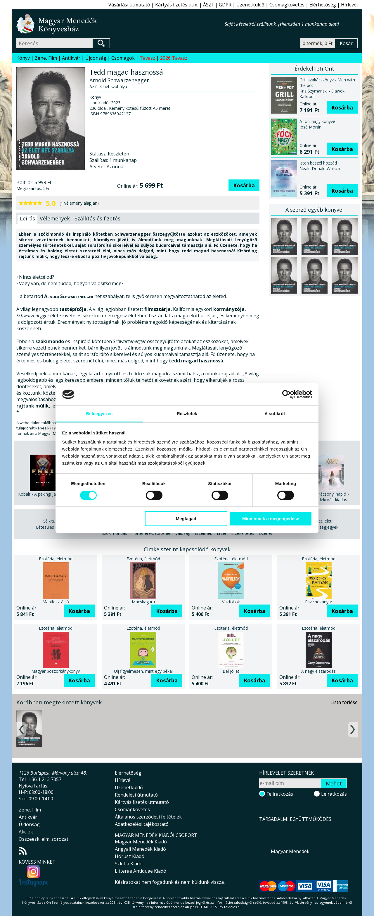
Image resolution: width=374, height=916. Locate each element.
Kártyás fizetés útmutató (142, 802)
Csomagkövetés (286, 4)
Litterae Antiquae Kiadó (140, 871)
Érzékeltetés (242, 533)
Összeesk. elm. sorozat (43, 839)
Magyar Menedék (290, 851)
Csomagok (123, 58)
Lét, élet (324, 521)
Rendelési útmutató (136, 795)
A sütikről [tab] (274, 413)
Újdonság (95, 58)
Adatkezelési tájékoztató (142, 824)
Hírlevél (349, 4)
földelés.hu (233, 907)
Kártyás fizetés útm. (176, 4)
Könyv (23, 58)
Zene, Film (46, 58)
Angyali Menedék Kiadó (140, 849)
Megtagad (186, 518)
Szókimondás (114, 533)
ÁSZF (208, 4)
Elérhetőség (322, 4)
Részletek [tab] (187, 413)
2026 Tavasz (173, 58)
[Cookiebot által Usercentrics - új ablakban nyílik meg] (286, 394)
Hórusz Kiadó (129, 856)
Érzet (221, 533)
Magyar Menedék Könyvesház (120, 24)
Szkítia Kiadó (129, 863)
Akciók (26, 831)
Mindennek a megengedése (270, 518)
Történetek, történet (151, 533)
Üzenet (265, 533)
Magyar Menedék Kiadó (141, 841)
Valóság (182, 533)
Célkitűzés (52, 521)
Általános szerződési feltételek (148, 817)
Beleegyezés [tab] (99, 413)
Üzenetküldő (250, 4)
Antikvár (71, 58)
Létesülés (45, 527)
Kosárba (244, 185)
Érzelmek (203, 533)
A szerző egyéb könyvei (314, 209)
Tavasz (147, 58)
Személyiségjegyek (320, 527)
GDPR (225, 4)
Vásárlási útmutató (129, 4)
